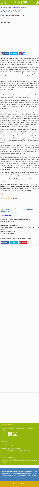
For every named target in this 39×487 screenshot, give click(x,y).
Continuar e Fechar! (19, 484)
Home (8, 7)
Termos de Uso (5, 448)
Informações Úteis (8, 19)
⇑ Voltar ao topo (5, 215)
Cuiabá (13, 194)
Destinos (13, 7)
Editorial (4, 442)
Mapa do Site (27, 450)
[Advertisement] (19, 37)
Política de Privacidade (14, 448)
